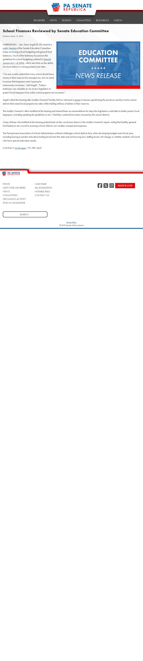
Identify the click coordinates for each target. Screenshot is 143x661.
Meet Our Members (14, 187)
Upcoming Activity (14, 199)
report (77, 99)
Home (24, 20)
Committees (83, 17)
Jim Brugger (20, 148)
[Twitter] (105, 185)
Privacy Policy (71, 222)
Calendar (40, 183)
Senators (39, 20)
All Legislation (43, 187)
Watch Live (125, 185)
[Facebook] (100, 185)
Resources (102, 17)
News (53, 19)
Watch (118, 16)
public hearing (9, 48)
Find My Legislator (14, 202)
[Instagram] (111, 185)
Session (66, 18)
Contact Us (42, 195)
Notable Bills (42, 191)
